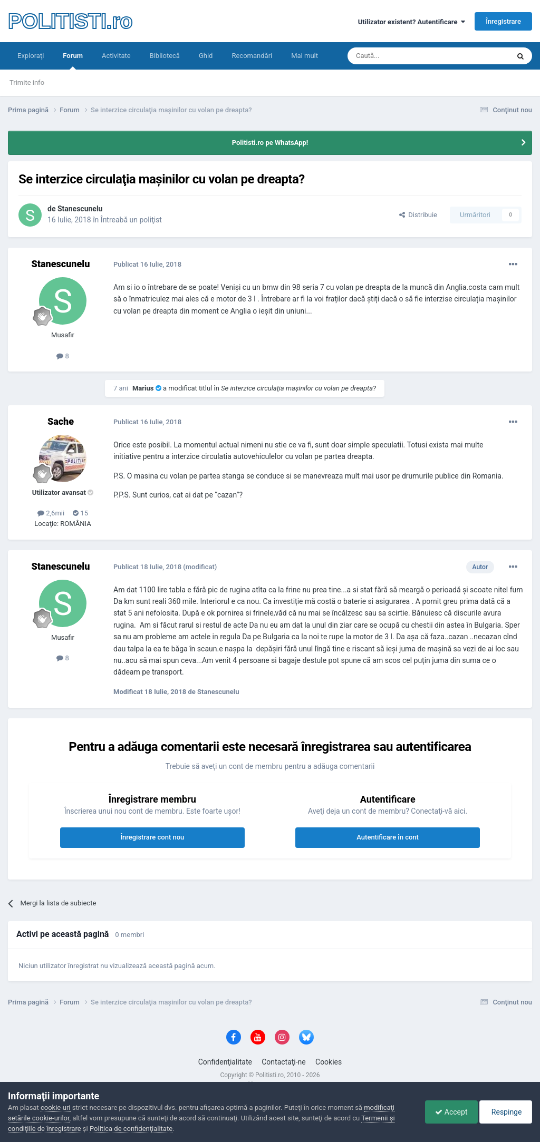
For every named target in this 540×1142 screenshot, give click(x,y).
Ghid (206, 56)
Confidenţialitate (225, 1062)
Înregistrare (503, 21)
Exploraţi (30, 56)
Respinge (505, 1112)
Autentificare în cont (387, 837)
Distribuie (418, 215)
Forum (73, 61)
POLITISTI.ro (70, 21)
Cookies (328, 1062)
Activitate (116, 56)
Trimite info (26, 82)
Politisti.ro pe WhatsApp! (270, 143)
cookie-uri (56, 1107)
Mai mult (304, 56)
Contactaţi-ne (284, 1062)
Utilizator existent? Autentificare (411, 22)
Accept (448, 1112)
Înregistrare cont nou (152, 837)
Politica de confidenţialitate (131, 1129)
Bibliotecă (165, 56)
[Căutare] (399, 55)
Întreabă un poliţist (131, 220)
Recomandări (252, 56)
